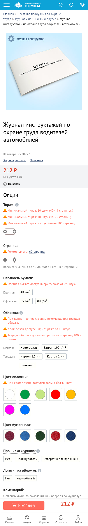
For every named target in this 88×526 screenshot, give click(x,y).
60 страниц (37, 252)
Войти (78, 522)
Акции (27, 522)
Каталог (10, 522)
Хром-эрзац (29, 348)
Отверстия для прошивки (61, 459)
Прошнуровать (27, 459)
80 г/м (42, 300)
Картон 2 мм (56, 356)
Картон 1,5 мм (30, 356)
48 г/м (26, 292)
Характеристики (14, 160)
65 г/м (26, 300)
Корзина (44, 522)
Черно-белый (26, 478)
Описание (36, 160)
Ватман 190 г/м (55, 347)
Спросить (61, 522)
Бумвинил (27, 365)
